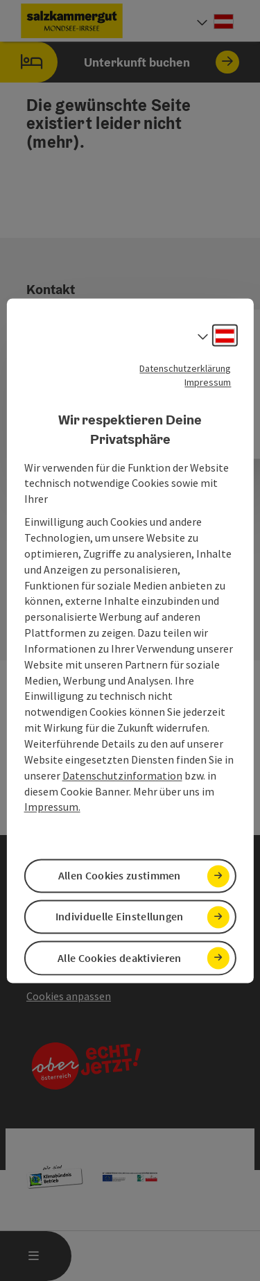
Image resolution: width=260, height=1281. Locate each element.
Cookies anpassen (68, 996)
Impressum (207, 382)
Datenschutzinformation (122, 775)
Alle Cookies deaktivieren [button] (120, 958)
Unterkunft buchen (119, 62)
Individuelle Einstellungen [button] (119, 917)
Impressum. (52, 807)
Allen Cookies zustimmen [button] (119, 876)
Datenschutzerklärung (185, 368)
